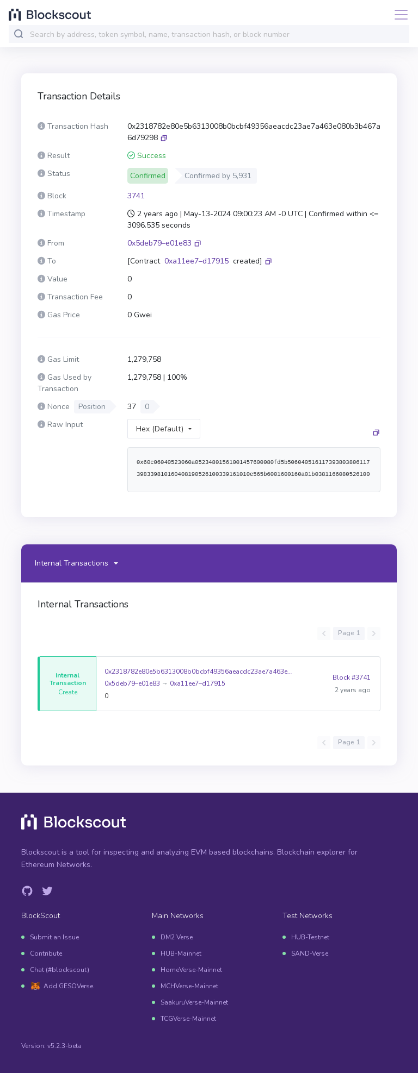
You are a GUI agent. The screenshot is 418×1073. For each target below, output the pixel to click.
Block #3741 (352, 677)
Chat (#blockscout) (59, 969)
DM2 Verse (177, 937)
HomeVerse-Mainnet (191, 969)
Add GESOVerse (68, 986)
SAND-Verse (309, 953)
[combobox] (217, 34)
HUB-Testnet (310, 937)
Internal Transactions (71, 563)
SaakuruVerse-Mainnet (194, 1002)
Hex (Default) (159, 429)
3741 (136, 196)
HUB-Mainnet (181, 953)
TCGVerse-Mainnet (188, 1018)
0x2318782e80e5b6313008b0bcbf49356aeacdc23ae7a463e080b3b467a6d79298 (199, 671)
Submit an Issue (54, 937)
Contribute (46, 953)
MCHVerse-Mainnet (189, 986)
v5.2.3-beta (64, 1045)
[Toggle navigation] (397, 14)
